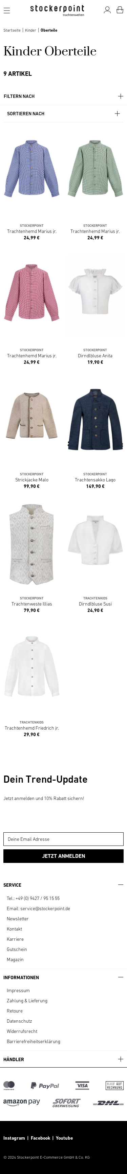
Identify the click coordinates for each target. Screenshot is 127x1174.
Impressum (18, 990)
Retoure (15, 1011)
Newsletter (18, 918)
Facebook (41, 1138)
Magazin (15, 959)
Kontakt (14, 929)
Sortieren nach (64, 114)
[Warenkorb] (120, 10)
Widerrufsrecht (22, 1031)
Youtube (64, 1138)
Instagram (14, 1138)
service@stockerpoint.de (45, 908)
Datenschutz (19, 1021)
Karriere (15, 939)
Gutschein (17, 949)
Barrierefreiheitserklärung (33, 1041)
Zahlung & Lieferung (27, 1000)
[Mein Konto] (107, 10)
